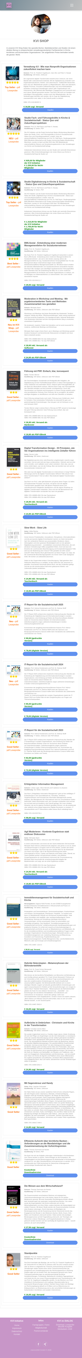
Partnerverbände (41, 1331)
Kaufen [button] (50, 110)
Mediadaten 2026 (65, 1329)
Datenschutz (17, 1331)
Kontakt (17, 1334)
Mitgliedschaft (41, 1328)
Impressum (16, 1328)
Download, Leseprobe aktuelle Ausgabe (65, 1326)
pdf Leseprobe (13, 328)
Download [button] (50, 1175)
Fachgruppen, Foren (41, 1325)
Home (16, 1325)
